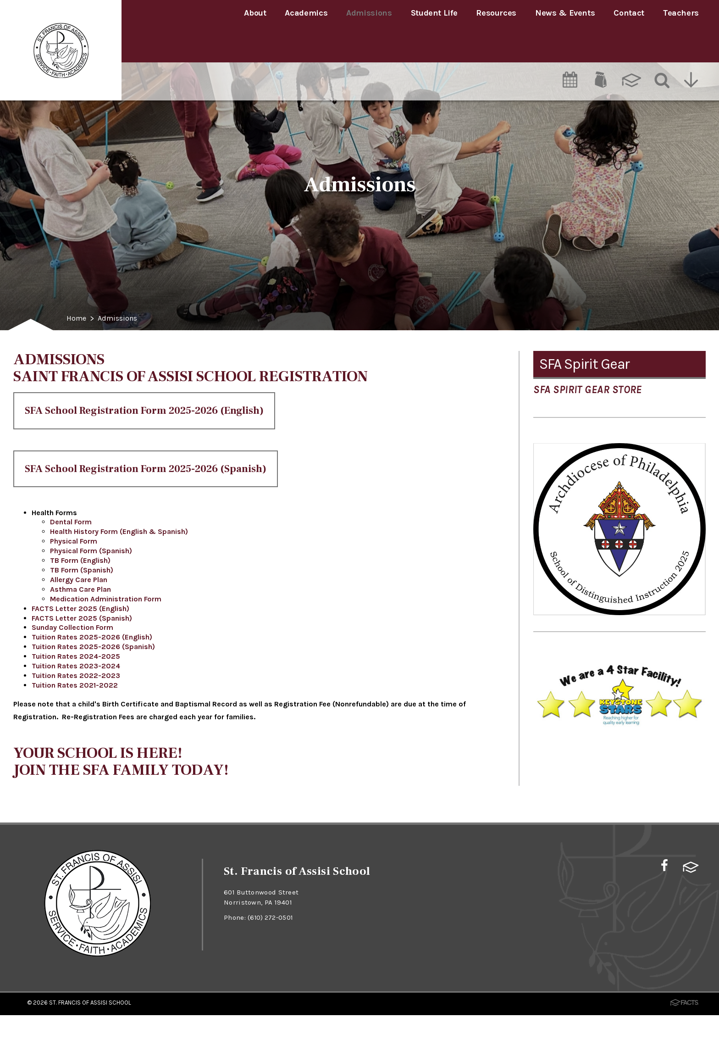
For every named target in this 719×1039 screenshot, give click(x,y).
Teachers (681, 13)
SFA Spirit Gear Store (587, 454)
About (255, 13)
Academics (306, 13)
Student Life (434, 13)
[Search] (661, 44)
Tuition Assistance (592, 396)
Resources (496, 13)
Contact (629, 13)
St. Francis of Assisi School (90, 1026)
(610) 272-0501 (271, 942)
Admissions (369, 13)
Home (77, 318)
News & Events (565, 13)
